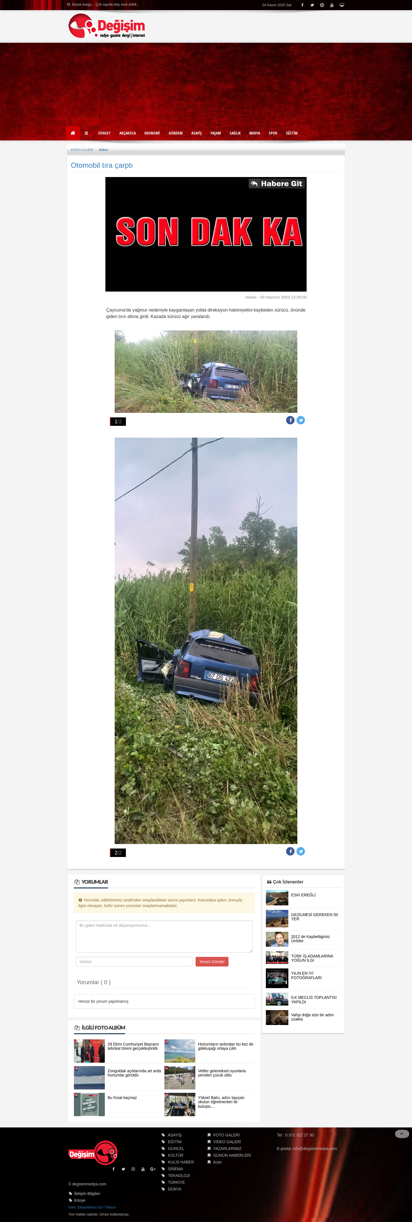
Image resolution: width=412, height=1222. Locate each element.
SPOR (273, 133)
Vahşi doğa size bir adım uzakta (312, 1017)
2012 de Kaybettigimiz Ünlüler (310, 938)
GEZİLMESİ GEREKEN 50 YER (314, 916)
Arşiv (217, 1162)
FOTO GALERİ (82, 150)
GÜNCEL (176, 1148)
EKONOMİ (152, 133)
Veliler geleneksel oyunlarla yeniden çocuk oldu (222, 1073)
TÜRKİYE (176, 1182)
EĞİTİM (292, 133)
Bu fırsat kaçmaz (122, 1097)
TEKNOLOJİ (179, 1175)
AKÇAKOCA (127, 133)
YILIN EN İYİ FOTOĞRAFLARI (306, 975)
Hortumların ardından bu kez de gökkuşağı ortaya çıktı (225, 1046)
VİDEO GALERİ (227, 1142)
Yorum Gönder (212, 961)
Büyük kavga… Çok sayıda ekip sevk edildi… (103, 4)
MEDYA (254, 133)
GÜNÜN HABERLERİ (232, 1155)
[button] (87, 133)
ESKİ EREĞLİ (303, 895)
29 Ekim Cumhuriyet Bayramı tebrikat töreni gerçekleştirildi (133, 1046)
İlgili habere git (277, 184)
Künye (79, 1200)
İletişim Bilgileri (87, 1193)
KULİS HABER (181, 1162)
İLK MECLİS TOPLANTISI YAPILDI (314, 999)
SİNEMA (175, 1169)
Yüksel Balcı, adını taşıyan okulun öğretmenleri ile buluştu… (221, 1102)
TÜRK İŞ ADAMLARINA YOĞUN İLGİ (312, 958)
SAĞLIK (235, 133)
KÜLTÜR (176, 1155)
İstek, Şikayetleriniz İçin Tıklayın (92, 1207)
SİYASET (104, 133)
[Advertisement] (206, 85)
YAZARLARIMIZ (227, 1148)
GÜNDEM (176, 133)
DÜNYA (175, 1189)
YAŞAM (215, 133)
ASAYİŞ (196, 133)
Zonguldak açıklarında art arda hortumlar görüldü (134, 1073)
